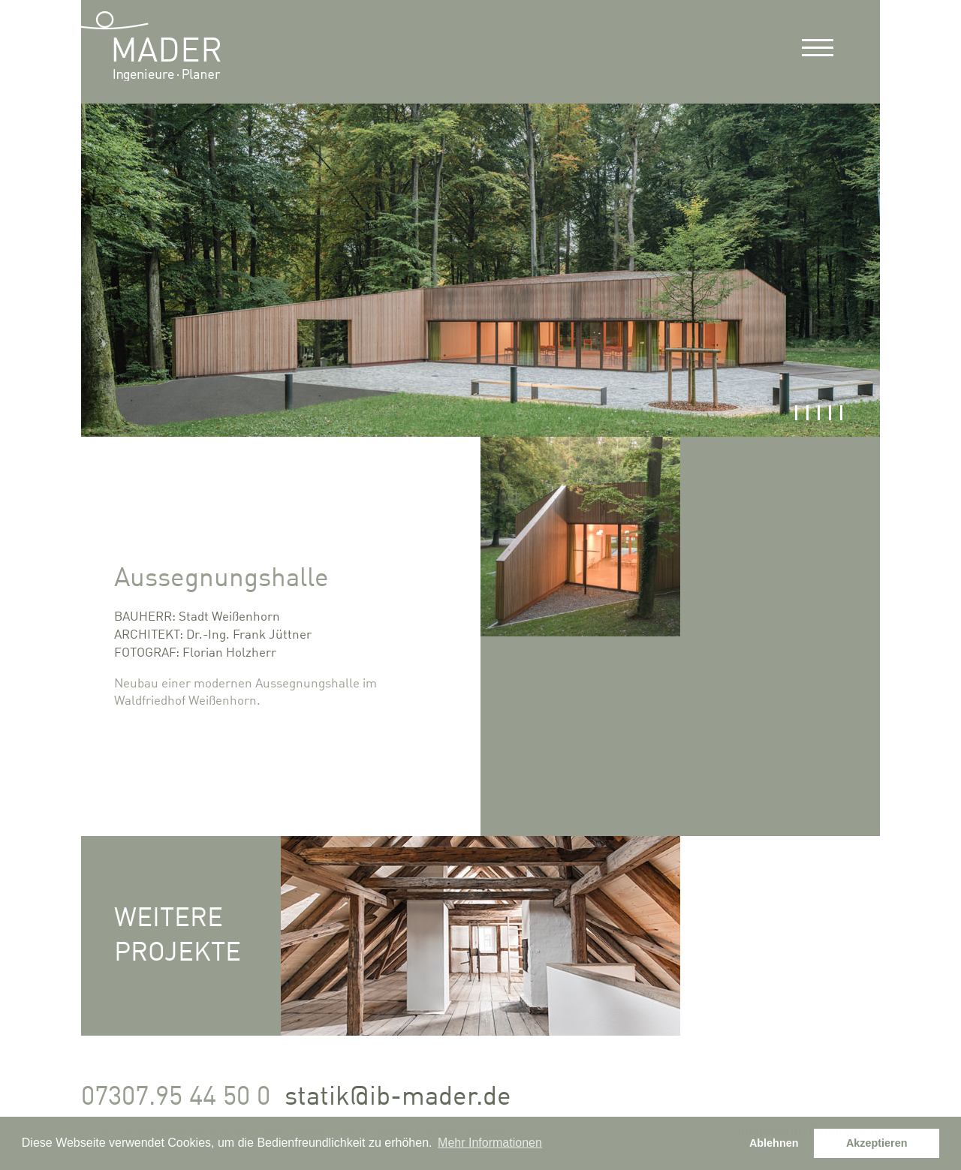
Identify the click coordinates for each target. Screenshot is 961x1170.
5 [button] (841, 412)
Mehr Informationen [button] (490, 1142)
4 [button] (830, 412)
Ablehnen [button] (774, 1143)
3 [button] (819, 412)
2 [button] (807, 412)
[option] (480, 270)
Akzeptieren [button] (877, 1143)
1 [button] (796, 412)
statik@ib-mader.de (398, 1097)
